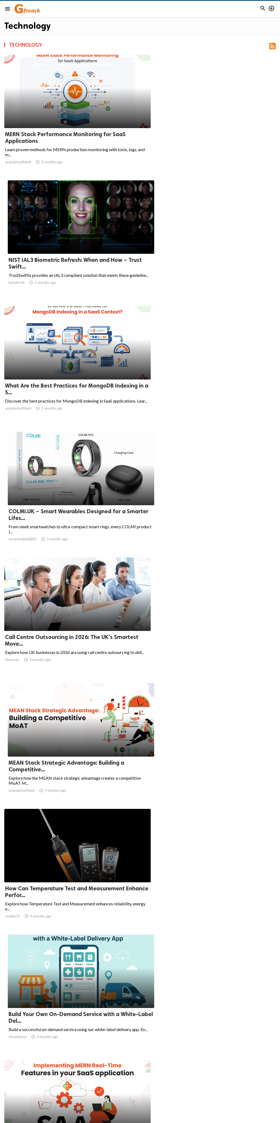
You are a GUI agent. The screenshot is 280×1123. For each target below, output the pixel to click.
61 (198, 1071)
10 (175, 1071)
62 (210, 1071)
